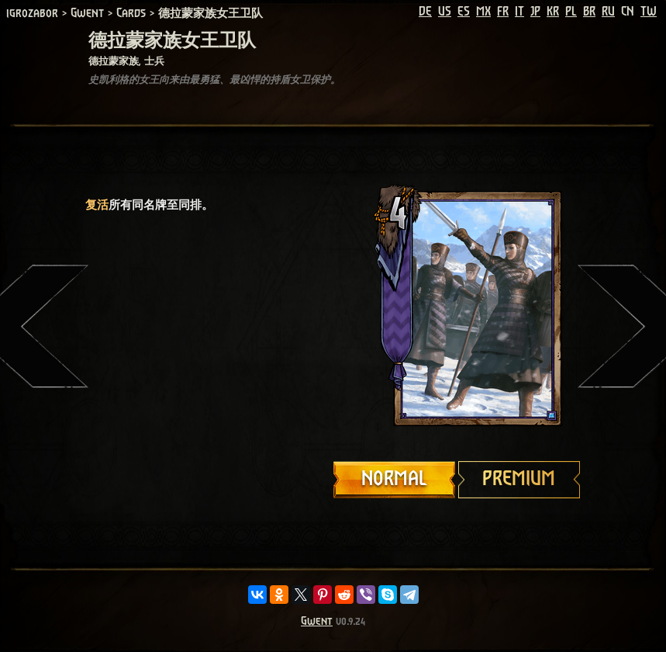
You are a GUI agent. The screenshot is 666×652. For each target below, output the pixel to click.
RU (608, 11)
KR (553, 11)
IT (519, 11)
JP (535, 11)
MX (483, 11)
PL (571, 11)
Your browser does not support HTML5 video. (457, 308)
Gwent (317, 621)
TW (648, 11)
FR (503, 11)
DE (425, 11)
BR (589, 11)
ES (463, 11)
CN (627, 11)
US (444, 11)
